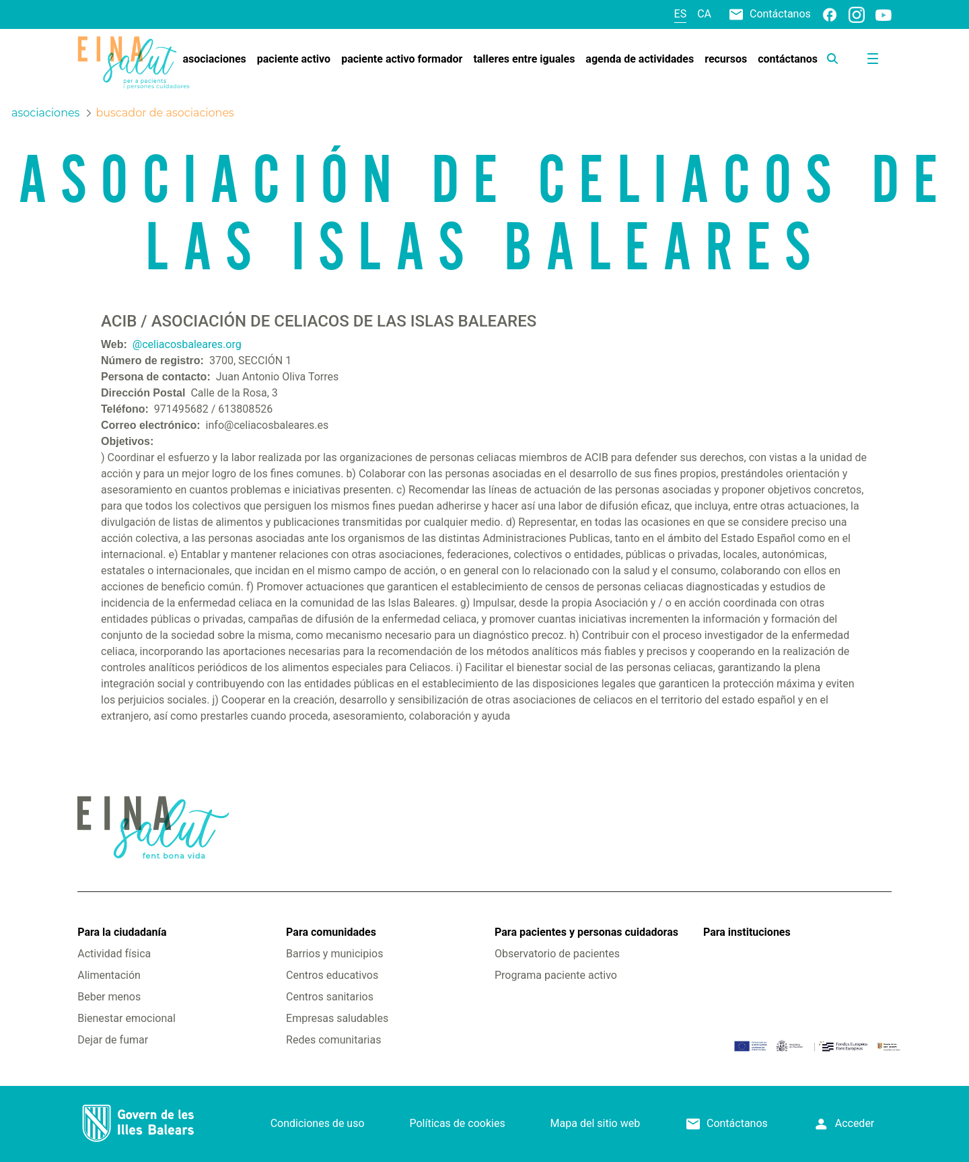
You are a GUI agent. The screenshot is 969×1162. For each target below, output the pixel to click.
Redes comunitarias (333, 1039)
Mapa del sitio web (595, 1123)
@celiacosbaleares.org (187, 344)
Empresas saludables (337, 1018)
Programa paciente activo (556, 975)
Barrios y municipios (334, 953)
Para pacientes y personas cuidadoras (586, 932)
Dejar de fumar (112, 1039)
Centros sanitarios (329, 996)
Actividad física (114, 953)
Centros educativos (332, 975)
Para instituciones (747, 932)
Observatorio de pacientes (557, 953)
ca (704, 13)
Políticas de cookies (457, 1123)
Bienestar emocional (126, 1018)
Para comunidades (331, 932)
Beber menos (109, 996)
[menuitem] (214, 59)
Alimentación (109, 975)
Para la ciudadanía (121, 932)
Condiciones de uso (318, 1123)
